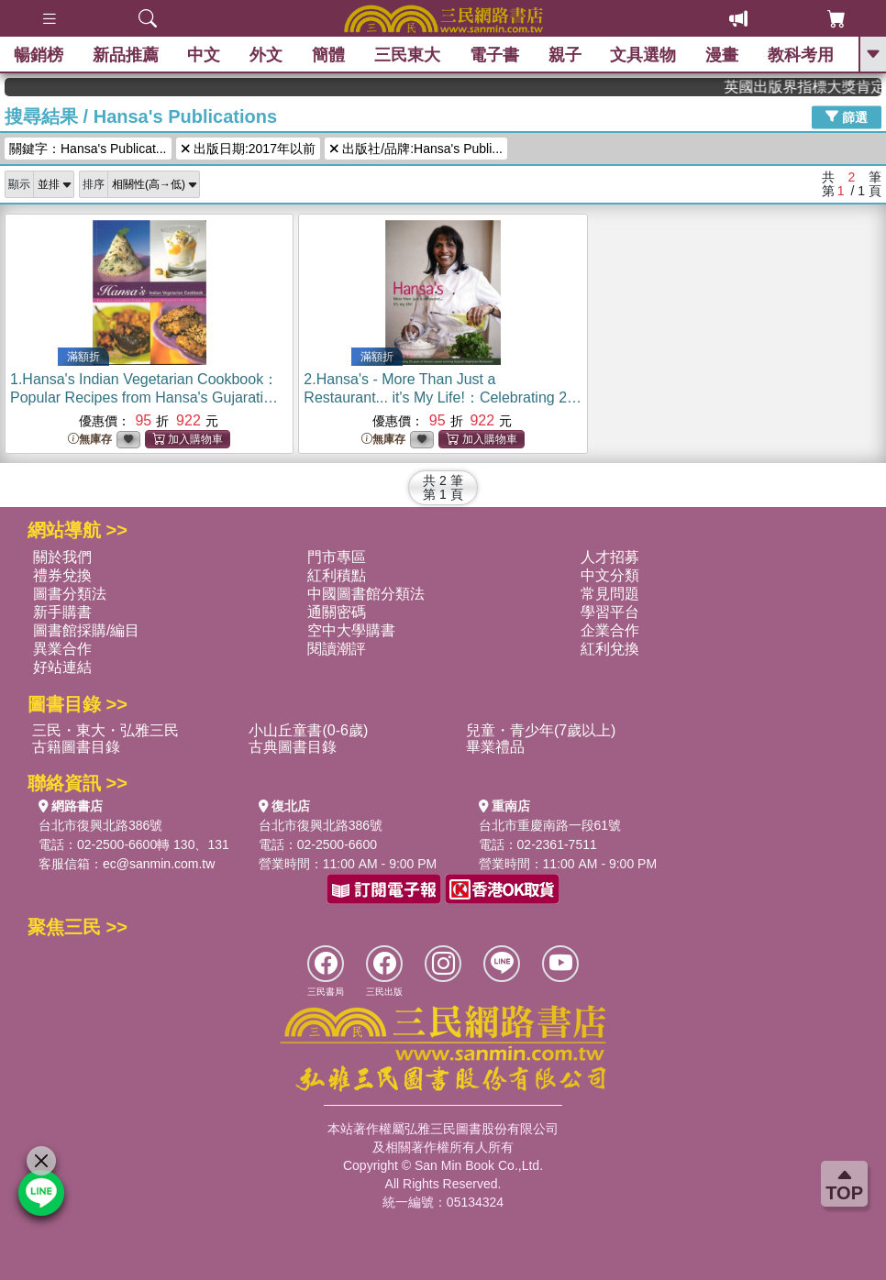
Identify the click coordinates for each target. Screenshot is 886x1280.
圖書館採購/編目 (86, 630)
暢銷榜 (38, 55)
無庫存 (90, 439)
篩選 (846, 116)
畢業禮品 (495, 747)
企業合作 (610, 630)
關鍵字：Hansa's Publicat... (88, 148)
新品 (126, 55)
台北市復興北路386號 (100, 825)
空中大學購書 (351, 630)
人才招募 (610, 557)
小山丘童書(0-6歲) (308, 730)
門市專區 (336, 557)
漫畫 (721, 55)
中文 (204, 55)
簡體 (328, 55)
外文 (265, 55)
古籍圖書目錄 (76, 747)
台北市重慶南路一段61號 (550, 825)
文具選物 (644, 55)
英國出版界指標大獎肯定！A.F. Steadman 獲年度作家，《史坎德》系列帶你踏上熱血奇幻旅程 (819, 86)
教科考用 (801, 55)
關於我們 (62, 557)
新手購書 (62, 612)
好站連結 (62, 667)
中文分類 (610, 575)
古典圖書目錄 (293, 747)
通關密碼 (336, 612)
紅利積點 (336, 575)
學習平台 (610, 612)
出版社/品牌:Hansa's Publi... (416, 148)
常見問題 (610, 593)
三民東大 (407, 55)
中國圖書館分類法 (366, 593)
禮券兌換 (62, 575)
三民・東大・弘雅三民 (105, 730)
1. (144, 397)
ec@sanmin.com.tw (159, 863)
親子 (564, 55)
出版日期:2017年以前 (248, 148)
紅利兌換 (610, 649)
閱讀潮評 (336, 649)
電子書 (494, 55)
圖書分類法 (69, 593)
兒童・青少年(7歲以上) (541, 730)
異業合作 (62, 649)
